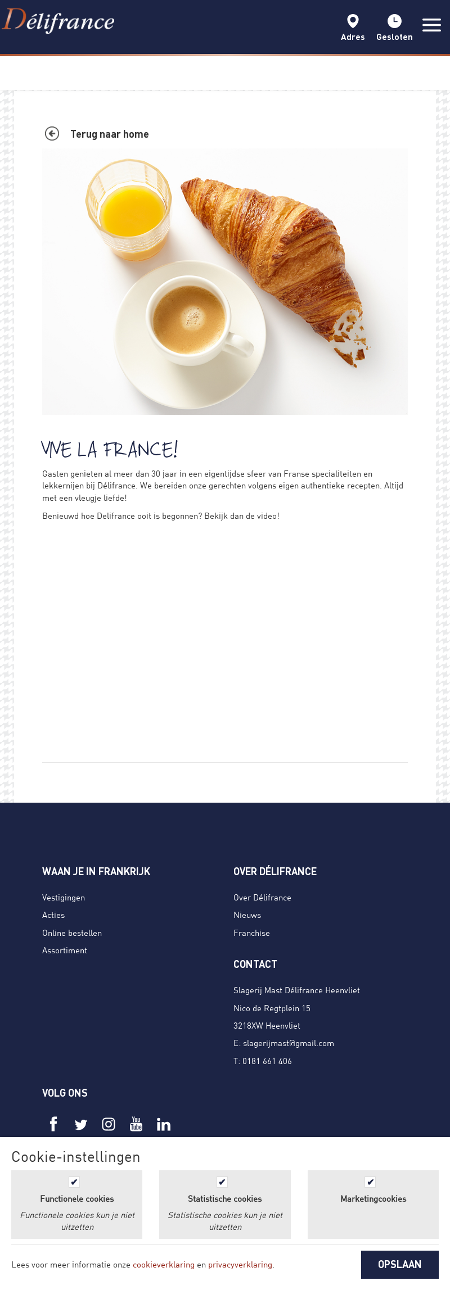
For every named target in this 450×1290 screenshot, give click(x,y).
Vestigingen (63, 897)
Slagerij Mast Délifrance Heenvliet (296, 990)
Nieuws (247, 914)
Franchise (251, 932)
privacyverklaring (240, 1264)
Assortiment (64, 950)
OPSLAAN (400, 1264)
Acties (53, 914)
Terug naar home (109, 134)
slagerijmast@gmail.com (288, 1043)
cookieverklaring (164, 1264)
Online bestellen (72, 932)
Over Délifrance (262, 897)
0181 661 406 (267, 1061)
